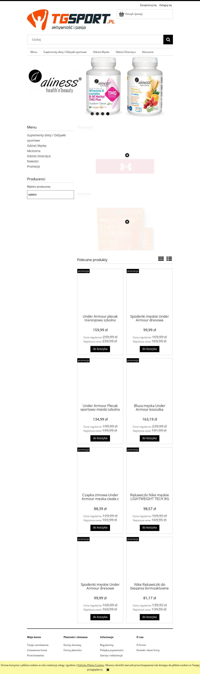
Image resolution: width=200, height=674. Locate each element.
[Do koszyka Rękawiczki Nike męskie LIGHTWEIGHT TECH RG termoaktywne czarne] (149, 528)
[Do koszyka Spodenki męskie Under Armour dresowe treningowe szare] (100, 617)
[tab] (92, 113)
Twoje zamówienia (38, 645)
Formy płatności (73, 650)
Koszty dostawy (72, 645)
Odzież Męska (36, 146)
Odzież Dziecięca (39, 156)
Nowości (33, 161)
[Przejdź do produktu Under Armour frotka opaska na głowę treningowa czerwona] (125, 173)
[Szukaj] (168, 39)
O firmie (141, 645)
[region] (100, 86)
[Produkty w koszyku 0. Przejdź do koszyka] (130, 14)
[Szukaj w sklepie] (96, 39)
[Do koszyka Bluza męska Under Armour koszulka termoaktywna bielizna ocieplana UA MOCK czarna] (149, 438)
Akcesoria (33, 151)
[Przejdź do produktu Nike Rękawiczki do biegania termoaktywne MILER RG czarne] (149, 559)
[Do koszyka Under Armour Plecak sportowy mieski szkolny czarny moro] (100, 438)
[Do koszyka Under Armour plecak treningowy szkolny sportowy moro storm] (100, 349)
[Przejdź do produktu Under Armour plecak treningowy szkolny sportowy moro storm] (100, 291)
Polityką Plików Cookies (91, 665)
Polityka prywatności (112, 650)
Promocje (33, 166)
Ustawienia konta (37, 650)
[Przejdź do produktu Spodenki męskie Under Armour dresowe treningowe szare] (100, 559)
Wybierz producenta (38, 186)
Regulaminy (107, 645)
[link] (100, 86)
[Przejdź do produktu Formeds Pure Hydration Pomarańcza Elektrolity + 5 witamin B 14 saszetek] (125, 241)
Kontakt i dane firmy (148, 650)
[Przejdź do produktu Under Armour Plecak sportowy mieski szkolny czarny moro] (100, 380)
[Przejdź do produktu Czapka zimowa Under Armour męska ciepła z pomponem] (100, 470)
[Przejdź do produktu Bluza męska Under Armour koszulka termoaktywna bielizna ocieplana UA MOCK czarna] (149, 380)
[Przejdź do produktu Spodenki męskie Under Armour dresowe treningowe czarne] (149, 291)
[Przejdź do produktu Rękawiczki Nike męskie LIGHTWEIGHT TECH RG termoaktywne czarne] (149, 470)
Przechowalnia (35, 655)
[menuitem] (33, 51)
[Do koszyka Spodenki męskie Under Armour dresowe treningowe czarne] (149, 349)
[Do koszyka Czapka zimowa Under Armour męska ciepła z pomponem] (100, 528)
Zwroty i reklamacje (111, 655)
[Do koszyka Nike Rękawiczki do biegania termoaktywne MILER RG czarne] (149, 617)
